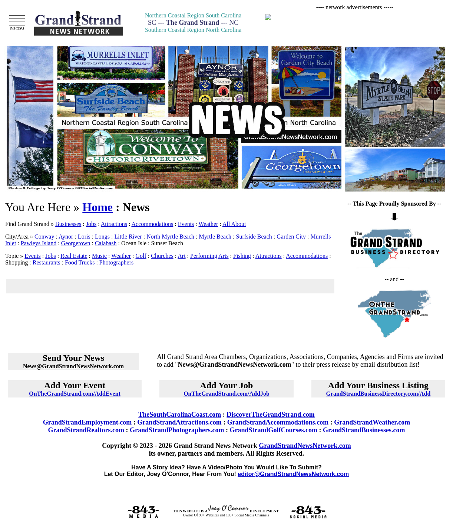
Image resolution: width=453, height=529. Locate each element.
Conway (44, 236)
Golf (141, 256)
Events (186, 224)
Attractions (114, 224)
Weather (208, 224)
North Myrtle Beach (170, 236)
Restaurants (46, 262)
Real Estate (73, 256)
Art (181, 256)
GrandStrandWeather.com (372, 422)
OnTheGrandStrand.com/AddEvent (74, 393)
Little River (128, 236)
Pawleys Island (38, 243)
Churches (162, 256)
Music (99, 256)
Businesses (68, 224)
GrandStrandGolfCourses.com (273, 430)
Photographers (116, 262)
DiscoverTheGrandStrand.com (270, 414)
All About (234, 224)
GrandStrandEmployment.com (87, 422)
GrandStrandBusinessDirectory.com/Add (378, 393)
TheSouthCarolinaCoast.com (179, 414)
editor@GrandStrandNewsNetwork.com (293, 474)
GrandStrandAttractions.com (179, 422)
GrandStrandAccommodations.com (278, 422)
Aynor (66, 236)
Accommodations (152, 224)
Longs (102, 236)
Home (97, 207)
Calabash (106, 243)
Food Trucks (80, 262)
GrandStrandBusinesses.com (364, 430)
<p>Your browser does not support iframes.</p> (355, 26)
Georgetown (75, 243)
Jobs (91, 224)
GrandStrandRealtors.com (86, 430)
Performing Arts (209, 256)
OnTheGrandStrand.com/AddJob (226, 393)
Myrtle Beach (215, 236)
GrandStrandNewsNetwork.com (305, 445)
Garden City (291, 236)
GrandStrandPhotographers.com (177, 430)
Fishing (242, 256)
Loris (84, 236)
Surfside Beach (254, 236)
